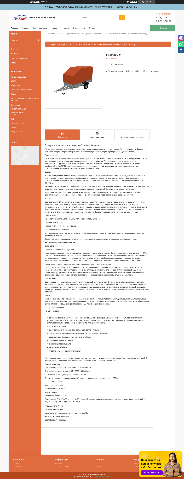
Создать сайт (34, 2)
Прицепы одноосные (74, 34)
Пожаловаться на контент (102, 476)
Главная (14, 28)
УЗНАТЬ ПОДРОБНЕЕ (126, 7)
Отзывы (14, 49)
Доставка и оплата (41, 28)
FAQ (96, 463)
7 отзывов (133, 2)
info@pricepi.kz (17, 132)
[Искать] (122, 17)
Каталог (24, 28)
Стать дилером (79, 28)
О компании (17, 466)
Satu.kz (102, 474)
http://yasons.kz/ (17, 123)
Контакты (65, 28)
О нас (54, 28)
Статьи (92, 28)
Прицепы (60, 34)
